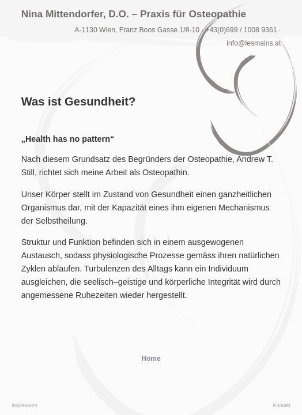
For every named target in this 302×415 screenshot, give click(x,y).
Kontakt (281, 405)
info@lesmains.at (253, 43)
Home (150, 358)
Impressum (24, 405)
